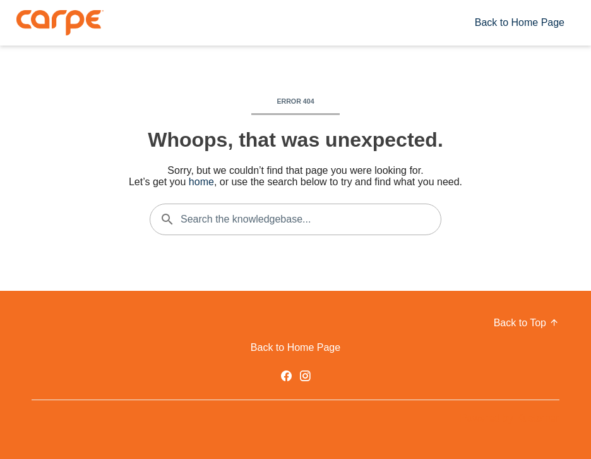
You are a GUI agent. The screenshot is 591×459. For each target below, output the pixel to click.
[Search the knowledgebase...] (295, 219)
